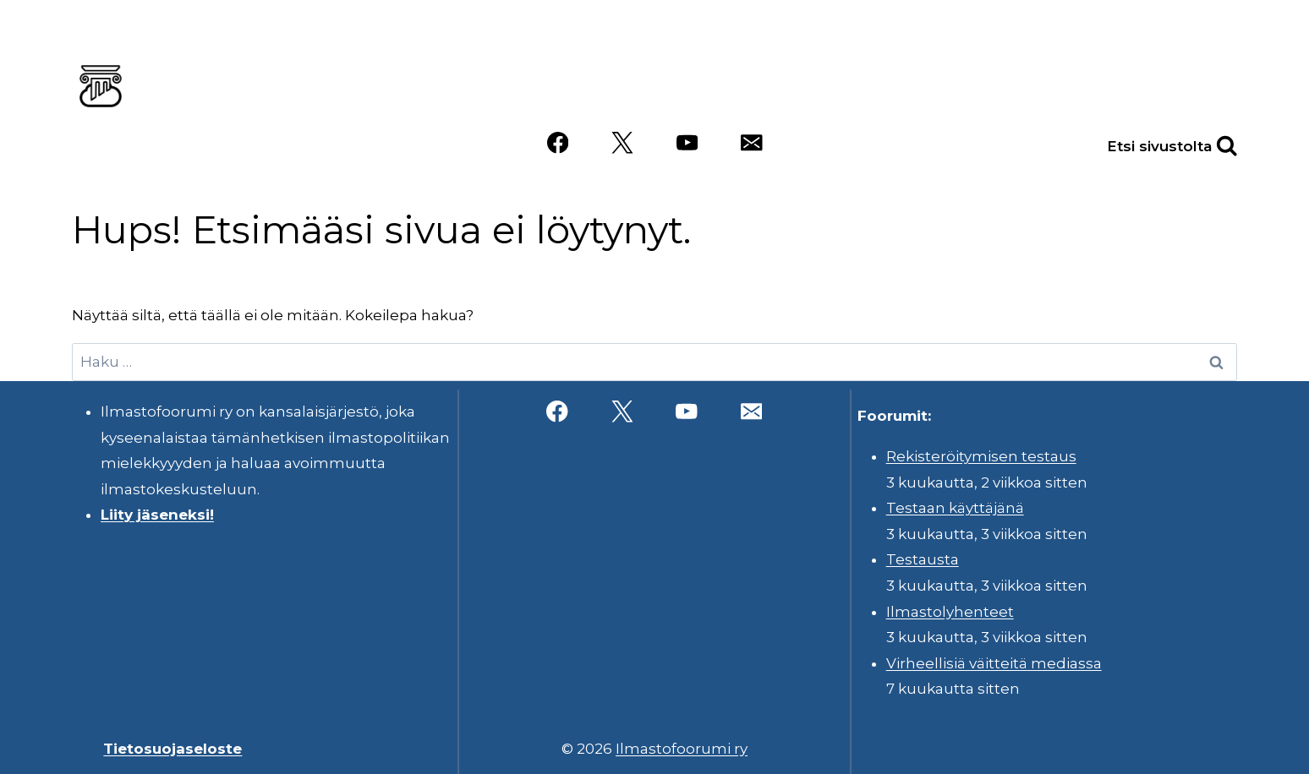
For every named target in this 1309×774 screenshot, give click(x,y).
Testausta (922, 559)
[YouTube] (687, 143)
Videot (1198, 82)
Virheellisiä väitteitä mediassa (994, 663)
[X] (622, 143)
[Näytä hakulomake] (1208, 143)
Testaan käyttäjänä (955, 507)
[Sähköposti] (751, 143)
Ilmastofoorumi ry (682, 748)
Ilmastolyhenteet (950, 611)
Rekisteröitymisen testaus (981, 456)
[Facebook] (557, 143)
